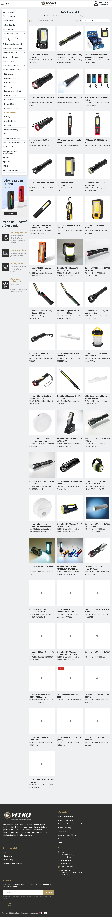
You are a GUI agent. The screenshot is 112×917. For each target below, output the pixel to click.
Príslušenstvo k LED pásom (14, 91)
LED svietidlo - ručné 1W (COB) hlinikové (42, 781)
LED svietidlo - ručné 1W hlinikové (95, 738)
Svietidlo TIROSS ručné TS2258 (69, 97)
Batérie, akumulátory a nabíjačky (11, 39)
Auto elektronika (9, 25)
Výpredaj (6, 162)
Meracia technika (9, 61)
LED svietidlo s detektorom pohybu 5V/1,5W (96, 397)
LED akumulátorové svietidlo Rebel (69, 141)
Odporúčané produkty (11, 170)
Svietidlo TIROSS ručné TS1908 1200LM (97, 440)
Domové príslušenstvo (11, 57)
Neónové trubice (10, 104)
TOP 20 (6, 166)
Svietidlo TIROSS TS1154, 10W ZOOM (97, 610)
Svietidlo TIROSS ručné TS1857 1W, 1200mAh (97, 525)
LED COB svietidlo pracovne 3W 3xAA (68, 226)
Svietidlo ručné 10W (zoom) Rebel (40, 141)
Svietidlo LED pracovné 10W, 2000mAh (68, 397)
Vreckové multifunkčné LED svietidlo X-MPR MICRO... (96, 56)
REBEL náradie (8, 29)
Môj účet (6, 852)
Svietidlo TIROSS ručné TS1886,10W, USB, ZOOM (67, 653)
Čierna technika (8, 12)
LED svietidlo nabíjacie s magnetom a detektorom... (40, 440)
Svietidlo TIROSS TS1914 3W (41, 567)
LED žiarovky (8, 74)
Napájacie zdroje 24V (12, 78)
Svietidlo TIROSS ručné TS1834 (97, 652)
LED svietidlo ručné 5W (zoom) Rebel (69, 482)
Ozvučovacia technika (11, 66)
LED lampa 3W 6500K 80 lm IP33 (96, 141)
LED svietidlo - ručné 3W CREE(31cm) (39, 738)
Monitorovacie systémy (11, 138)
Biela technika (8, 21)
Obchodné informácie (65, 816)
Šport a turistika (9, 16)
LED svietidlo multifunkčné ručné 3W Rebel (96, 568)
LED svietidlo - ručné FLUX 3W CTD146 (97, 695)
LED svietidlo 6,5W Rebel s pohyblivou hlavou (96, 184)
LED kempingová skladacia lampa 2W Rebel (96, 354)
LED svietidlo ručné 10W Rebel (41, 183)
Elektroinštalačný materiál (12, 44)
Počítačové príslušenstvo (12, 143)
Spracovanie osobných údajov (68, 835)
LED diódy (7, 125)
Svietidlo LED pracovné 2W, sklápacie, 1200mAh (40, 312)
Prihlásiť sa (104, 5)
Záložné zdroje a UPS (11, 34)
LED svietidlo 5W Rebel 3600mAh (94, 226)
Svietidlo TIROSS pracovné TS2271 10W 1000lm (40, 269)
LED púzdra (8, 134)
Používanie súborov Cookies (67, 839)
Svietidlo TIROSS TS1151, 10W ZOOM (41, 653)
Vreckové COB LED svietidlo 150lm (96, 98)
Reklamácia (62, 831)
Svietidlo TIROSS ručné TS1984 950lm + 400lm (69, 269)
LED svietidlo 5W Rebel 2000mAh (38, 56)
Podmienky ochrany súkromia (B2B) (70, 824)
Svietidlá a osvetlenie (11, 108)
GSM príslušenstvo (10, 53)
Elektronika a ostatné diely (12, 48)
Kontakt (60, 842)
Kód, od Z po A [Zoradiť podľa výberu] (96, 21)
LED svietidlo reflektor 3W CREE (68, 695)
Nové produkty (8, 860)
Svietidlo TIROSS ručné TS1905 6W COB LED (69, 440)
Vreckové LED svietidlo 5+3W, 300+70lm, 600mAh (69, 56)
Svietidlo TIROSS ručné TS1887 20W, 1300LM (42, 482)
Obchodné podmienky (65, 820)
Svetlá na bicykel (10, 121)
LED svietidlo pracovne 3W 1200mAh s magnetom (40, 226)
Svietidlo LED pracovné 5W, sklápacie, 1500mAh (68, 312)
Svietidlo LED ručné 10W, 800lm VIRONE (39, 354)
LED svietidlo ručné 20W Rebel (41, 97)
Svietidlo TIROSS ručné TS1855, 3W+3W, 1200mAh (68, 568)
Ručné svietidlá (10, 113)
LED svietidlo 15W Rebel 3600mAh (67, 184)
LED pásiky (8, 87)
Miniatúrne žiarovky (11, 130)
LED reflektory (9, 100)
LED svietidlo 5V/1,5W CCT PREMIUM (68, 354)
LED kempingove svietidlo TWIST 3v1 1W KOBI (95, 482)
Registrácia (103, 2)
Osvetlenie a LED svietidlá (12, 70)
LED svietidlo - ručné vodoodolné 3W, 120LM (66, 610)
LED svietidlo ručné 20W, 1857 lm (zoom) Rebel (97, 312)
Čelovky (7, 117)
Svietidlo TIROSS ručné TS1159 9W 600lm (97, 269)
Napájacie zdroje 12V (12, 95)
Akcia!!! (6, 157)
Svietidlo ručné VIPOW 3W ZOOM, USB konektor (40, 695)
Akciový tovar (8, 856)
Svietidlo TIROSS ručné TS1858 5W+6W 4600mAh (69, 525)
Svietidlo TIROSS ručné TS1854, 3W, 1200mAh (38, 610)
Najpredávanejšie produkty (12, 863)
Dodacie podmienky (64, 828)
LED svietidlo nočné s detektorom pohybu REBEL (40, 525)
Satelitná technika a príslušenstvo (10, 152)
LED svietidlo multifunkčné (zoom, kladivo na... (40, 397)
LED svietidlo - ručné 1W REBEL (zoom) (70, 738)
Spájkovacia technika (10, 147)
